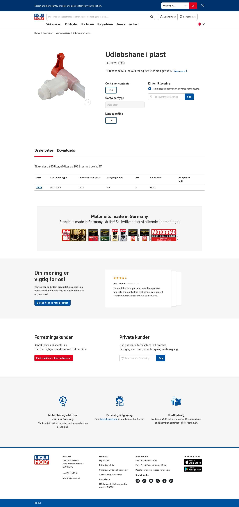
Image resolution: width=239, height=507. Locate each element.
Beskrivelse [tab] (43, 150)
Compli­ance (104, 479)
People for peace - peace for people (153, 469)
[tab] (173, 88)
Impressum (104, 460)
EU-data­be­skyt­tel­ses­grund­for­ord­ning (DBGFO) (113, 485)
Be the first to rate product (52, 302)
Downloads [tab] (66, 150)
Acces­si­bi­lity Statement (110, 474)
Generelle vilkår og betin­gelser (113, 469)
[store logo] (43, 21)
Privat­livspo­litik (106, 465)
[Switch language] (175, 5)
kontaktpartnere (109, 419)
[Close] (203, 5)
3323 (39, 187)
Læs (180, 71)
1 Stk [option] (111, 90)
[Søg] (106, 17)
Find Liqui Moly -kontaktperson (53, 358)
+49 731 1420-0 (70, 473)
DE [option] (111, 120)
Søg (189, 96)
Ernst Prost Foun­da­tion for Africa (151, 465)
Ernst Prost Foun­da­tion (146, 460)
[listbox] (124, 90)
